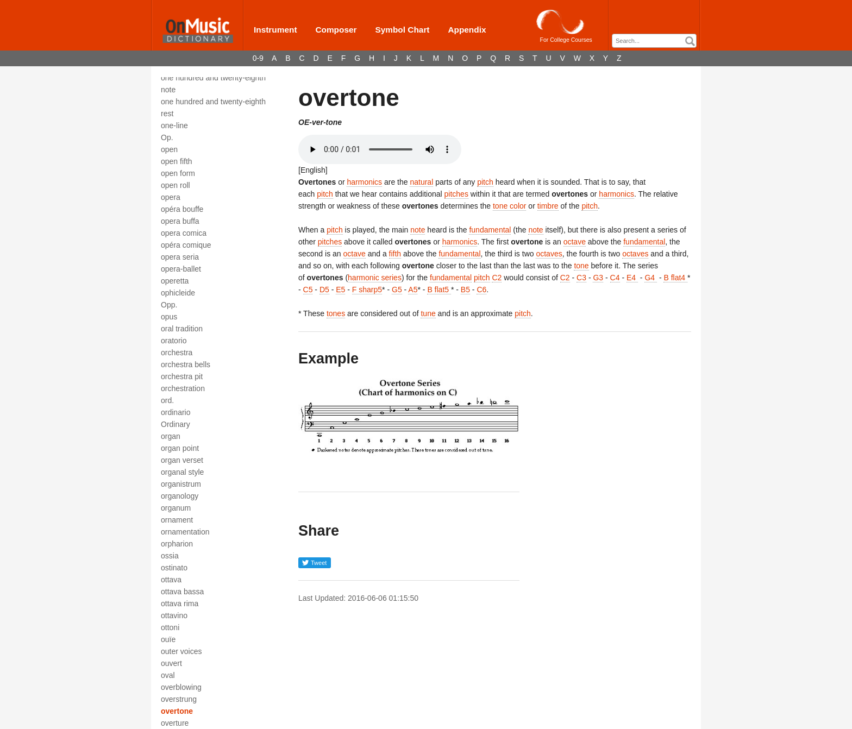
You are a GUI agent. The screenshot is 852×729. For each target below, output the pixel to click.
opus (169, 316)
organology (179, 496)
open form (178, 173)
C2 (497, 277)
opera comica (183, 233)
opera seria (180, 257)
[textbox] (657, 41)
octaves (549, 253)
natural (421, 182)
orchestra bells (185, 364)
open (169, 149)
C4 (615, 277)
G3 (598, 277)
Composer (335, 29)
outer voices (181, 651)
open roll (175, 185)
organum (176, 508)
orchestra (176, 352)
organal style (182, 472)
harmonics (364, 182)
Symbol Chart (402, 29)
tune (428, 313)
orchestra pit (182, 376)
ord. (167, 400)
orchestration (183, 388)
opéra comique (186, 245)
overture (175, 723)
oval (168, 675)
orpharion (177, 543)
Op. (167, 137)
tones (336, 313)
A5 (412, 289)
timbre (548, 206)
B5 (465, 289)
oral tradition (182, 328)
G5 (397, 289)
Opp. (169, 304)
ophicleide (178, 292)
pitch (485, 182)
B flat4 (675, 277)
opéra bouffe (182, 209)
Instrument (275, 29)
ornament (177, 520)
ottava (171, 579)
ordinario (175, 412)
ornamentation (185, 531)
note (417, 229)
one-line (174, 125)
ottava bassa (182, 591)
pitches (456, 194)
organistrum (181, 484)
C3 (581, 277)
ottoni (170, 627)
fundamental (490, 229)
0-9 (258, 58)
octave (574, 241)
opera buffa (180, 221)
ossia (170, 555)
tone (581, 265)
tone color (509, 206)
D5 (324, 289)
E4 (632, 277)
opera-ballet (181, 269)
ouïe (168, 639)
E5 (340, 289)
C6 (481, 289)
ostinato (174, 567)
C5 (308, 289)
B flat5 (439, 289)
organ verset (182, 460)
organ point (180, 448)
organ (170, 436)
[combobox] (654, 41)
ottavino (174, 615)
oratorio (173, 340)
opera (170, 197)
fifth (395, 253)
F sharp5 (367, 289)
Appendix (467, 29)
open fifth (176, 161)
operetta (175, 280)
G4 (650, 277)
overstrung (179, 699)
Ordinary (175, 424)
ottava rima (179, 603)
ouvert (171, 663)
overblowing (181, 687)
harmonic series (375, 277)
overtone (177, 711)
